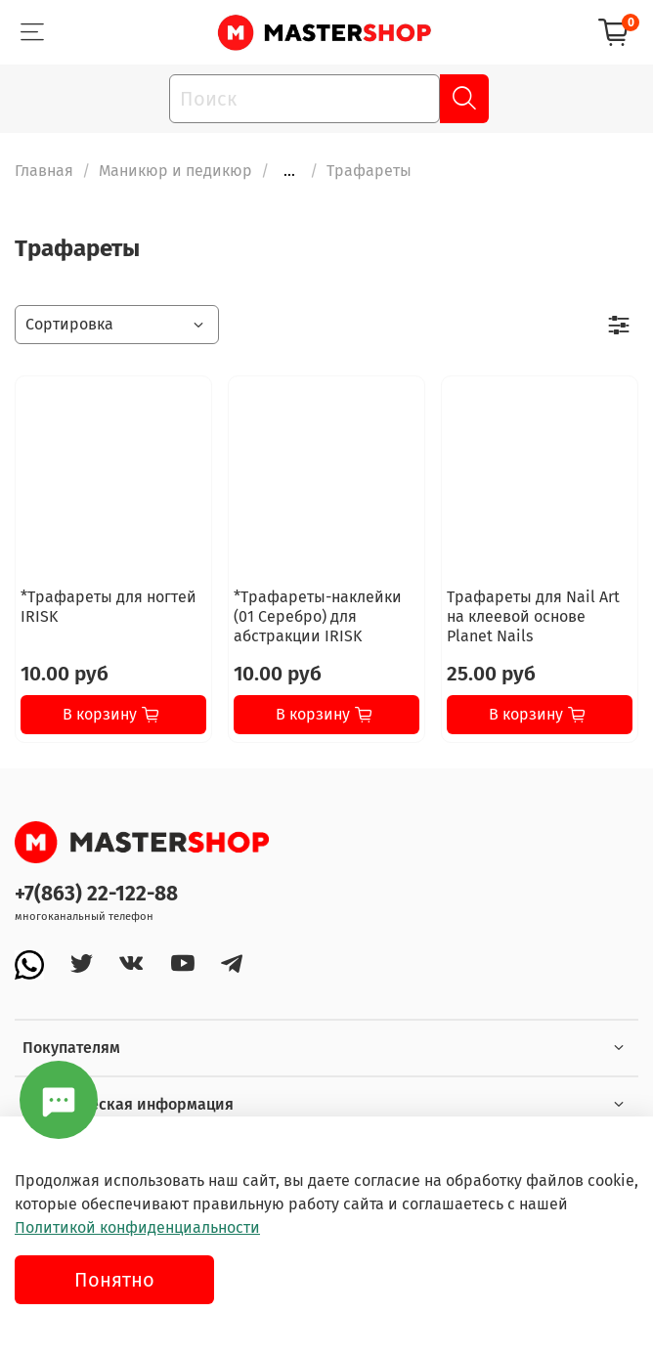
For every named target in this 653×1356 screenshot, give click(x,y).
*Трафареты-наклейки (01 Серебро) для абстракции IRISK (318, 616)
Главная (44, 170)
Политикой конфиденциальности (137, 1227)
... (289, 171)
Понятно (114, 1279)
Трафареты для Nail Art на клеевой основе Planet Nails (533, 616)
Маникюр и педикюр (175, 170)
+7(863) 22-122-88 (96, 894)
